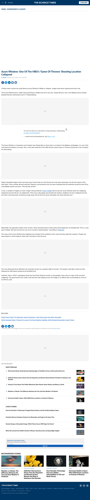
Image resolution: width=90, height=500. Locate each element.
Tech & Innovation (5, 488)
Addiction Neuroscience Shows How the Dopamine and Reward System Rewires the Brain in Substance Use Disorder (33, 474)
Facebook (2, 82)
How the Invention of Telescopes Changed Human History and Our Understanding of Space (32, 410)
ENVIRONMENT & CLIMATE (16, 9)
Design (12, 488)
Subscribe (83, 2)
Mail (15, 82)
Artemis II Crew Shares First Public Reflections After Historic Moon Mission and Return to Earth (36, 384)
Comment (12, 82)
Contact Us (28, 490)
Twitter (6, 82)
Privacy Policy (21, 490)
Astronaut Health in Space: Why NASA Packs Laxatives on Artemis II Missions (31, 398)
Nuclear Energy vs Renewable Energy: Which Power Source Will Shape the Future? (30, 424)
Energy (27, 488)
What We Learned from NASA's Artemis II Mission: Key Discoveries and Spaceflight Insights (32, 430)
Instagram (87, 485)
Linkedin (9, 82)
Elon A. (5, 77)
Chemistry (49, 488)
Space (35, 488)
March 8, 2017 (51, 136)
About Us (3, 490)
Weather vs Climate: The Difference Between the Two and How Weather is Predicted (33, 391)
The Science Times (45, 3)
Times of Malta (47, 191)
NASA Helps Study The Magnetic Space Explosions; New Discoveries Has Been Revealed (31, 317)
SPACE (70, 468)
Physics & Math (42, 488)
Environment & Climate (69, 488)
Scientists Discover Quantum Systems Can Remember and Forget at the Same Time (30, 417)
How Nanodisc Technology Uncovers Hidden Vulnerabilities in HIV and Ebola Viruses (55, 473)
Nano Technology (20, 488)
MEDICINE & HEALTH (29, 468)
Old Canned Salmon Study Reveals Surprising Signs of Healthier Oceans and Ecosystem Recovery (36, 371)
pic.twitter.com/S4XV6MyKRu (32, 133)
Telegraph (61, 230)
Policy (31, 488)
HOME (3, 9)
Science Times (57, 328)
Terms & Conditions (11, 490)
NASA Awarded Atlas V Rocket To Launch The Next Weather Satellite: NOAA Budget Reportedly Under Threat (37, 320)
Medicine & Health (57, 488)
